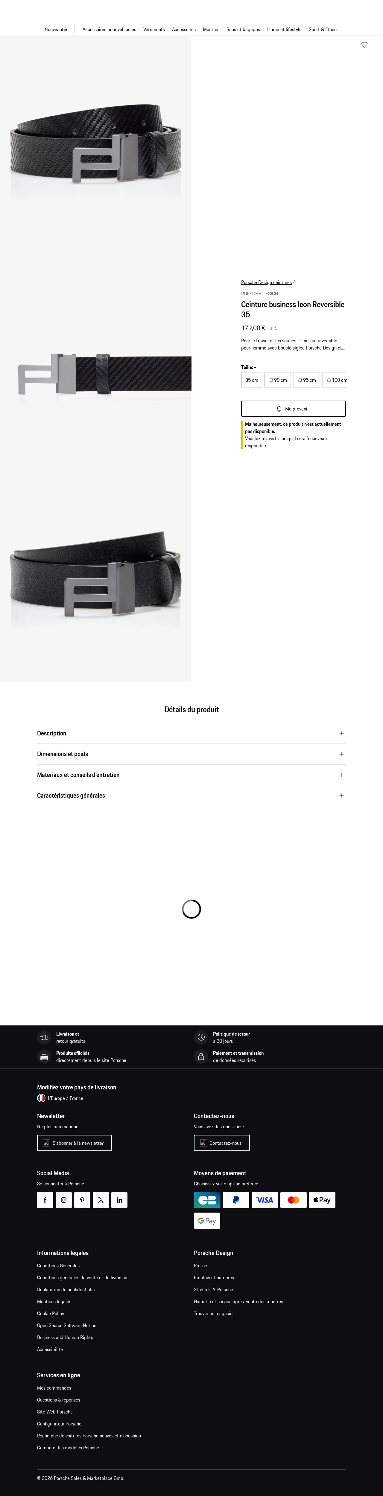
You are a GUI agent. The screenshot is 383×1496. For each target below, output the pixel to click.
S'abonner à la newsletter (78, 1143)
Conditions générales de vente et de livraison (82, 1277)
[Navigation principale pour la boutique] (191, 29)
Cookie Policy (50, 1313)
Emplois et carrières (214, 1277)
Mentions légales (54, 1301)
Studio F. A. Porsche (213, 1289)
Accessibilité (50, 1349)
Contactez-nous (225, 1143)
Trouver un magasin (213, 1313)
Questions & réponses (58, 1399)
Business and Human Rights (65, 1337)
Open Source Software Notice (66, 1325)
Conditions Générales (58, 1265)
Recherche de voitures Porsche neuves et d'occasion (89, 1435)
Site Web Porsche (55, 1411)
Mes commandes (54, 1387)
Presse (200, 1265)
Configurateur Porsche (59, 1423)
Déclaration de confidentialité (67, 1289)
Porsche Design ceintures (266, 282)
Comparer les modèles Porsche (68, 1447)
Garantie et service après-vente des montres (238, 1301)
